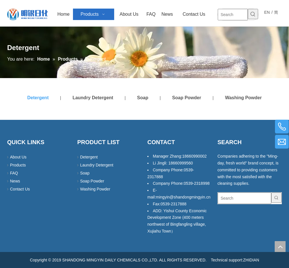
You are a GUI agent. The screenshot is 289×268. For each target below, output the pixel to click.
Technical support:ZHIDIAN (235, 260)
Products (18, 165)
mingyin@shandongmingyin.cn (183, 197)
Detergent (38, 97)
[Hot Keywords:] (253, 14)
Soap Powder (186, 97)
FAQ (14, 173)
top (280, 246)
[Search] (233, 14)
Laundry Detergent (92, 97)
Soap (142, 97)
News (15, 181)
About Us (18, 157)
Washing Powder (243, 97)
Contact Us (20, 189)
